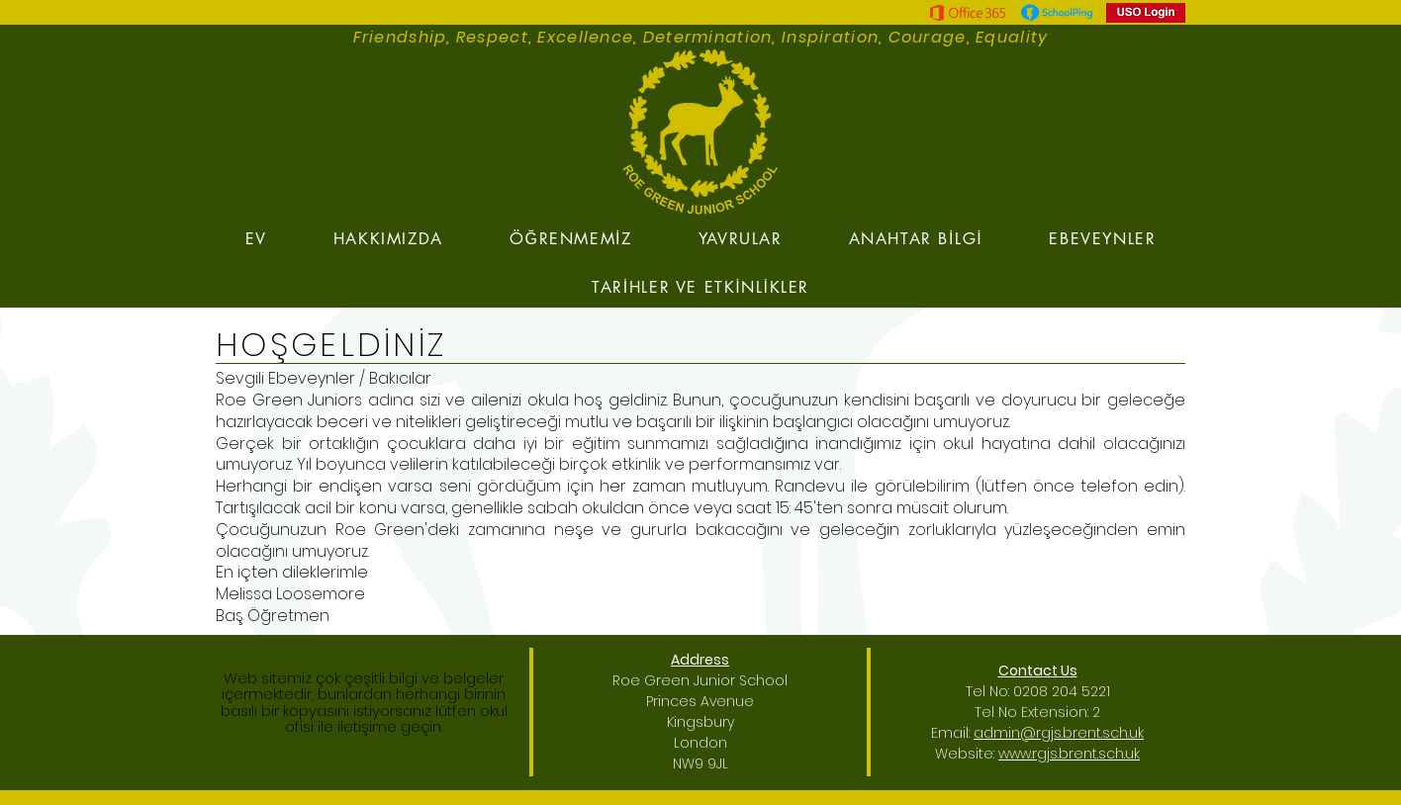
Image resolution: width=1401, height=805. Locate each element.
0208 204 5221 (1061, 691)
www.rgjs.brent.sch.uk (1069, 753)
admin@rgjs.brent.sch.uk (1059, 733)
